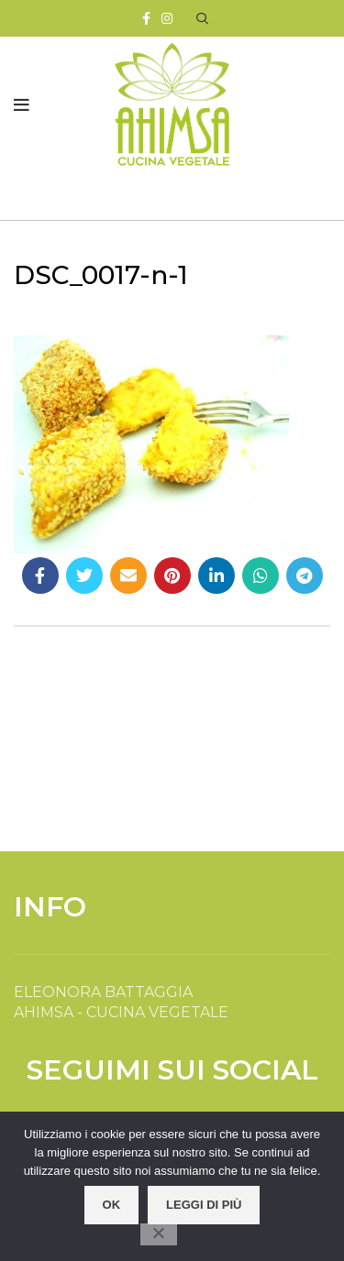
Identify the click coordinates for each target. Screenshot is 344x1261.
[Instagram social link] (167, 18)
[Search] (202, 18)
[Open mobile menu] (22, 105)
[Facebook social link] (146, 18)
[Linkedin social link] (216, 575)
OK (112, 1205)
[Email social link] (128, 575)
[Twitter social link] (84, 575)
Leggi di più (203, 1205)
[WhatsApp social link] (260, 575)
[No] (158, 1234)
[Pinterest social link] (172, 575)
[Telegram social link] (304, 575)
